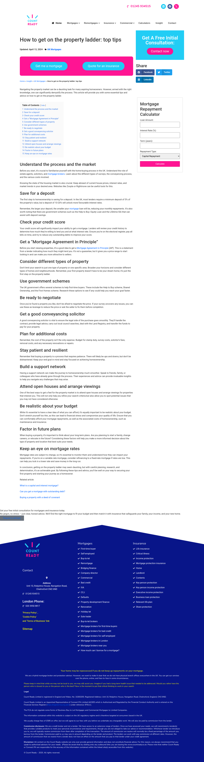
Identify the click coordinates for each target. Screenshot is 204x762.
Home (22, 81)
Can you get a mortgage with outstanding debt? (42, 491)
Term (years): (146, 141)
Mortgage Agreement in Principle (92, 248)
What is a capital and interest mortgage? (39, 485)
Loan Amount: (146, 120)
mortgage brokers (56, 174)
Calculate (160, 164)
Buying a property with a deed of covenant (40, 497)
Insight (29, 81)
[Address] (47, 578)
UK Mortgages (54, 49)
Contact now (160, 51)
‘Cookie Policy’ (30, 617)
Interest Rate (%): (148, 131)
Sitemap (27, 628)
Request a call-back (12, 518)
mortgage (74, 208)
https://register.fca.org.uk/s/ (58, 705)
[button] (145, 72)
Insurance (139, 543)
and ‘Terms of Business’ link (36, 621)
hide (43, 105)
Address (47, 583)
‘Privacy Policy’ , (30, 612)
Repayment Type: (148, 151)
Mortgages (85, 543)
